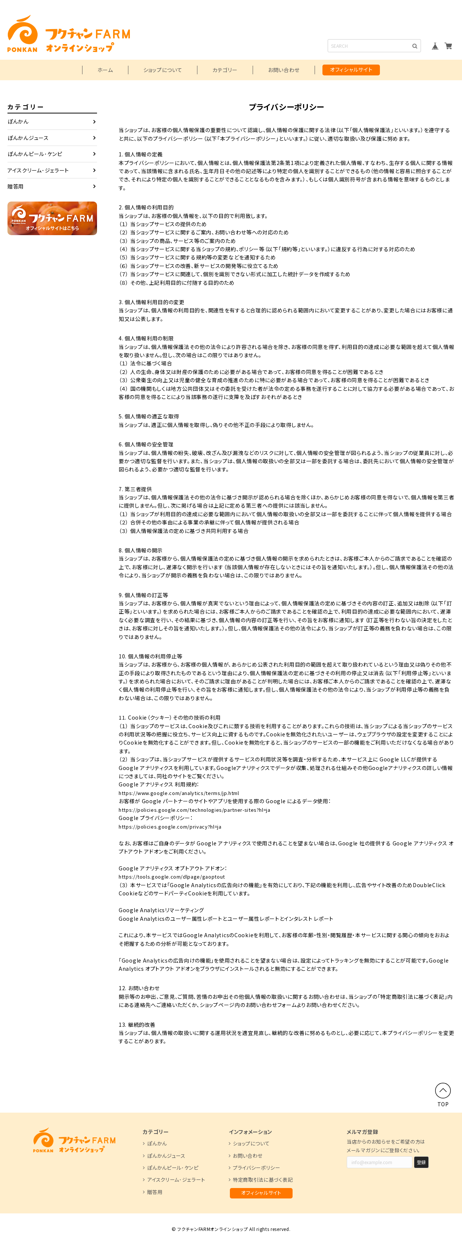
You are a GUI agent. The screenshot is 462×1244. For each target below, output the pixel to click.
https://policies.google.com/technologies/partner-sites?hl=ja (204, 809)
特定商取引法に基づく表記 (263, 1179)
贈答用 (15, 186)
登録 (421, 1162)
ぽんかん (18, 121)
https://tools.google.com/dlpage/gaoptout (178, 876)
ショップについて (162, 70)
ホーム (105, 70)
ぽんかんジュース (28, 137)
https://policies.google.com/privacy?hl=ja (176, 826)
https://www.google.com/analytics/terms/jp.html (186, 792)
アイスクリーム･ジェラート (38, 170)
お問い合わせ (284, 70)
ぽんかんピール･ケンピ (34, 154)
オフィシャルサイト (351, 69)
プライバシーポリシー (256, 1167)
